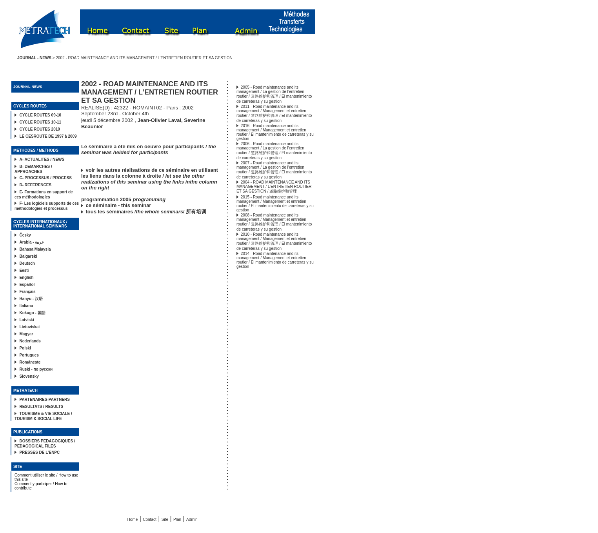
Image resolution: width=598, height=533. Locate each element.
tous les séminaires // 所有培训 (146, 212)
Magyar (26, 334)
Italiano (26, 306)
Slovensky (28, 376)
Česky (25, 235)
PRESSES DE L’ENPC (39, 452)
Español (27, 284)
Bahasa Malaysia (35, 249)
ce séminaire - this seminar (118, 205)
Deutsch (27, 263)
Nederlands (29, 341)
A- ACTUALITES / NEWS (41, 159)
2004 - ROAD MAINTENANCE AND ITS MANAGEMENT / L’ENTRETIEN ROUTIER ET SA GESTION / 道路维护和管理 (274, 186)
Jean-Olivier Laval (159, 120)
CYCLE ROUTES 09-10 (40, 115)
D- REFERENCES (35, 185)
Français (27, 291)
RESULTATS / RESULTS (41, 406)
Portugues (28, 355)
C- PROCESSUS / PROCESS (45, 178)
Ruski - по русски (36, 369)
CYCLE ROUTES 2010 (39, 129)
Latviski (26, 320)
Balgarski (28, 256)
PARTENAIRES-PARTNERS (44, 399)
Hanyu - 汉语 (30, 299)
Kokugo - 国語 (32, 313)
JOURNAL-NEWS (27, 87)
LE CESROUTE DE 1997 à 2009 (47, 136)
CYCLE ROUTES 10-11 (40, 122)
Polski (25, 348)
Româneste (29, 362)
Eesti (24, 270)
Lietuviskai (29, 327)
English (26, 277)
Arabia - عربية (31, 242)
